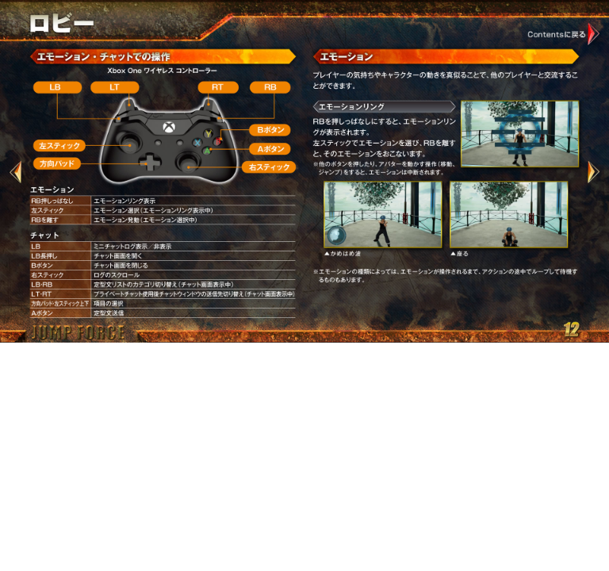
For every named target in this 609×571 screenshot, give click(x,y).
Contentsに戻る (564, 33)
